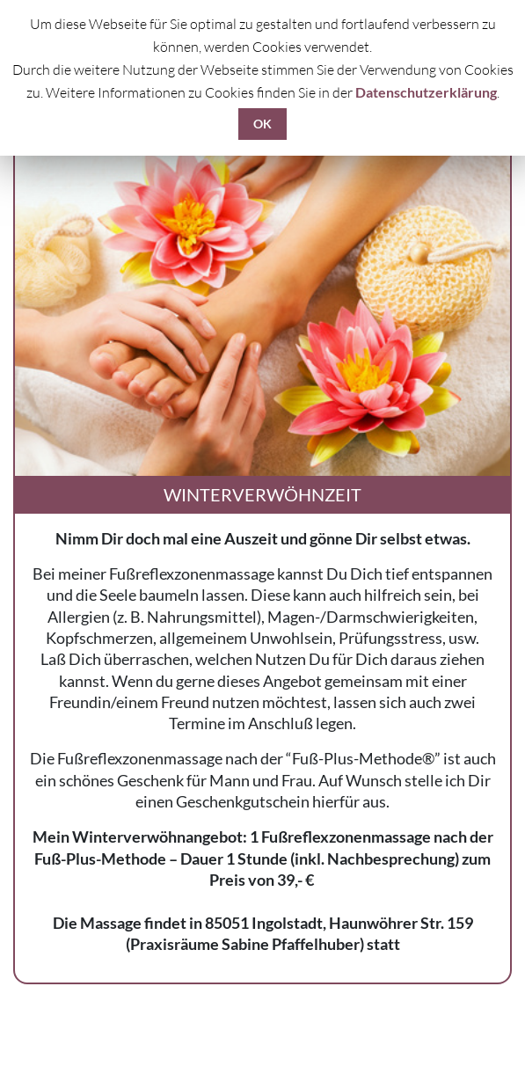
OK (262, 123)
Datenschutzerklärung (426, 92)
